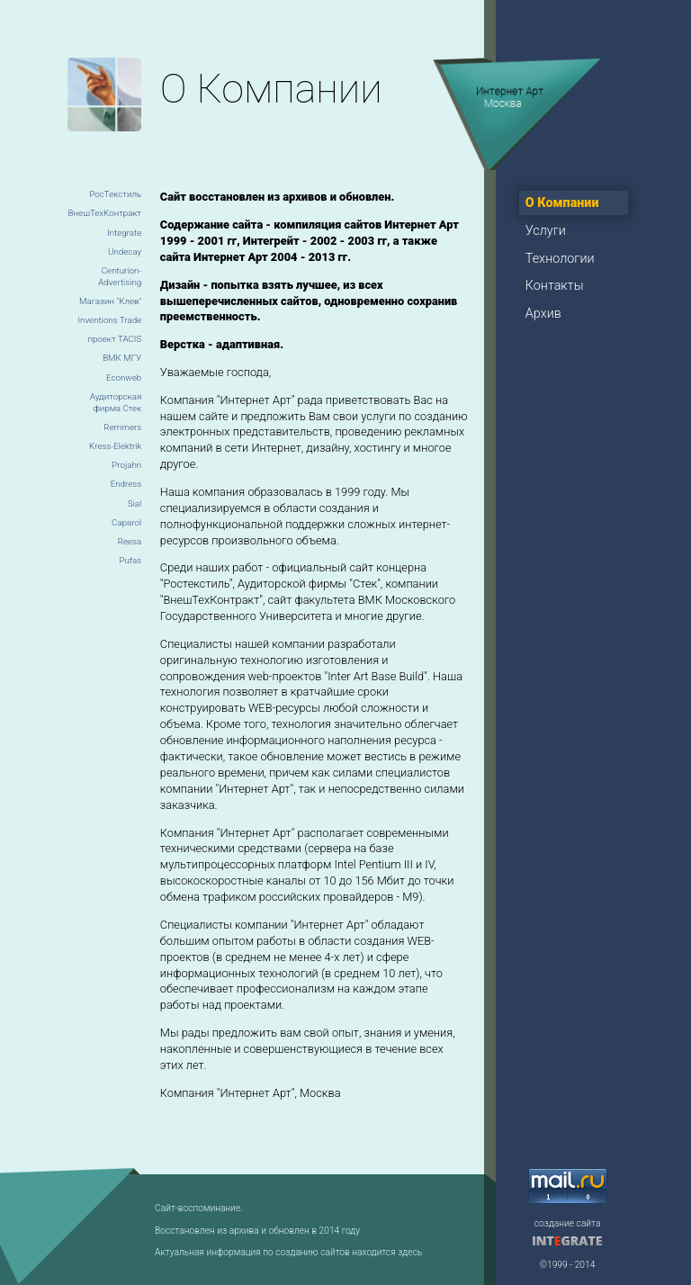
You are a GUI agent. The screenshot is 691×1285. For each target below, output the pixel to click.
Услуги (545, 230)
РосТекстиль (115, 194)
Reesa (130, 541)
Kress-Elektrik (115, 446)
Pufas (130, 560)
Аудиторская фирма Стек (115, 402)
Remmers (122, 427)
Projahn (126, 465)
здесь (410, 1252)
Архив (543, 313)
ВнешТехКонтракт (105, 213)
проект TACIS (114, 339)
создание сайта (567, 1223)
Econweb (123, 377)
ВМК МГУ (122, 358)
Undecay (124, 251)
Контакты (554, 285)
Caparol (126, 522)
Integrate (124, 233)
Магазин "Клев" (110, 301)
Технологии (560, 258)
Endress (126, 484)
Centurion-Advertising (119, 276)
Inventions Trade (109, 320)
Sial (134, 503)
